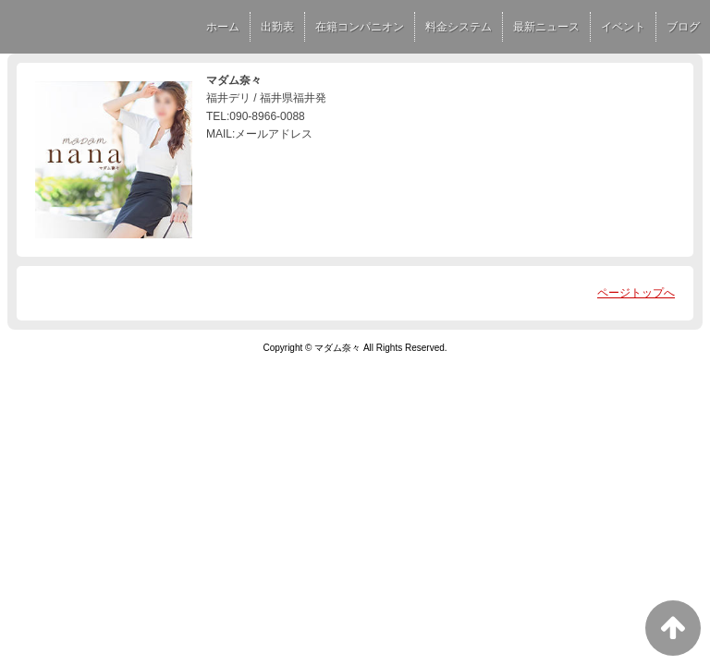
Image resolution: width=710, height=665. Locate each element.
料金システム (458, 26)
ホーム (222, 26)
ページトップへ (636, 292)
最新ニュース (546, 26)
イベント (623, 26)
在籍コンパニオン (359, 26)
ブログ (683, 26)
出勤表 (277, 26)
